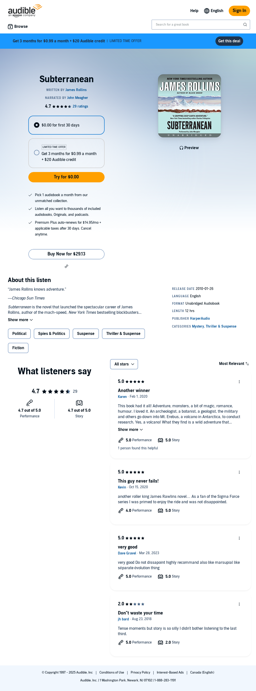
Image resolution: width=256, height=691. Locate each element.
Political (19, 333)
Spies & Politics (51, 333)
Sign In (239, 10)
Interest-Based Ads (170, 673)
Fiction (18, 348)
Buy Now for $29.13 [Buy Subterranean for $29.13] (66, 254)
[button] (66, 266)
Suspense (86, 333)
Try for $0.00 (66, 177)
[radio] (66, 125)
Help (194, 10)
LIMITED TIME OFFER (77, 41)
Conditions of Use (112, 673)
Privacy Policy (141, 673)
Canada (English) (202, 673)
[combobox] (201, 25)
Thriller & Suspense (123, 333)
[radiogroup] (66, 142)
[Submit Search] (245, 25)
